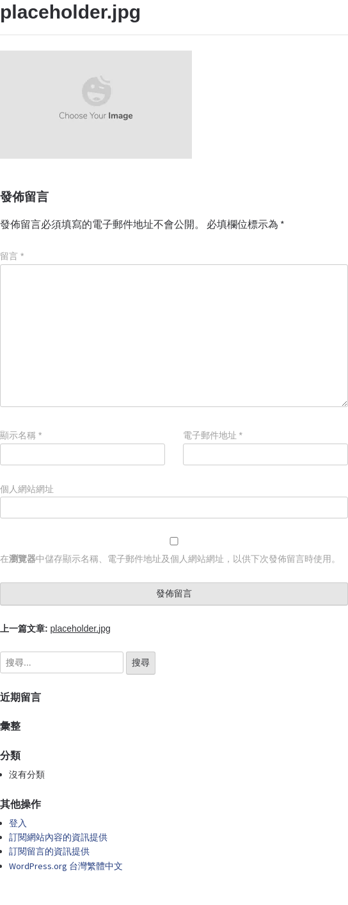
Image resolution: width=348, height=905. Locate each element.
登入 (18, 823)
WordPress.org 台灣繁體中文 (66, 866)
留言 (12, 256)
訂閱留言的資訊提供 (49, 851)
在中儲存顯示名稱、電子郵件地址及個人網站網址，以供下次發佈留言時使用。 (170, 559)
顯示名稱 (21, 435)
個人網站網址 (27, 489)
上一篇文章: (55, 628)
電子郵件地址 (212, 435)
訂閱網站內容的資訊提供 (58, 837)
